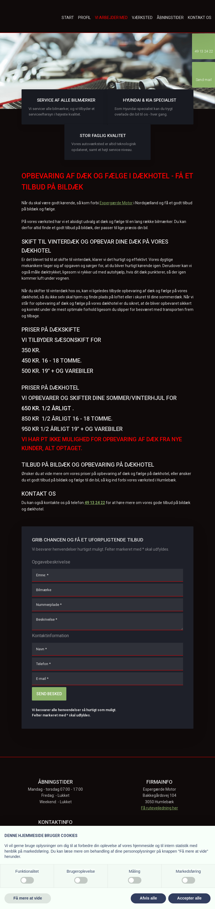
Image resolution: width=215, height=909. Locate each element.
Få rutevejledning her (159, 808)
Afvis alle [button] (148, 898)
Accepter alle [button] (189, 898)
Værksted (142, 17)
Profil (84, 17)
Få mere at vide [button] (27, 898)
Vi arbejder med (111, 17)
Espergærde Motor (116, 203)
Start (68, 17)
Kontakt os (199, 17)
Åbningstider (170, 17)
